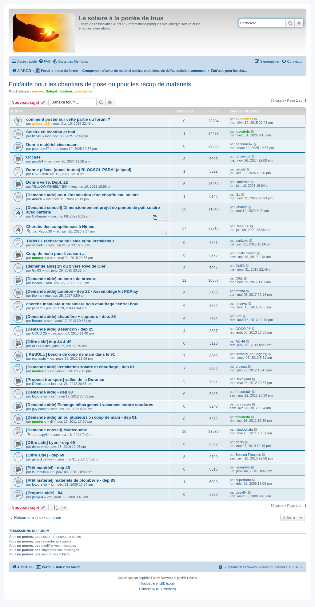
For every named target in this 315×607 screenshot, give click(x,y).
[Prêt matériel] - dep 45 (48, 467)
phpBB (143, 578)
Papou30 (45, 231)
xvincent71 (41, 123)
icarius (37, 283)
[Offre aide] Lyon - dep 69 (50, 442)
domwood (243, 157)
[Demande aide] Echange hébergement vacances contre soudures (89, 404)
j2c (238, 194)
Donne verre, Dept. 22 (47, 182)
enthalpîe (39, 358)
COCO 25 (39, 333)
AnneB (37, 199)
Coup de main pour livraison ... (56, 253)
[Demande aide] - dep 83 (49, 392)
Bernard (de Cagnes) (251, 354)
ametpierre (83, 91)
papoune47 (40, 149)
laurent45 (39, 472)
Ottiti (239, 278)
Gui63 (36, 270)
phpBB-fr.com (165, 583)
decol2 (240, 169)
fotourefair (39, 396)
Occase (33, 157)
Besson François (248, 454)
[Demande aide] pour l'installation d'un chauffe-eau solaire (82, 195)
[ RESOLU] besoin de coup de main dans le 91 (70, 354)
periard (37, 308)
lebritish (241, 207)
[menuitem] (44, 61)
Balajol (51, 91)
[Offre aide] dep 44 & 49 (48, 341)
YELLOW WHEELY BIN (50, 186)
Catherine (39, 216)
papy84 (37, 161)
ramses (38, 91)
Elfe (238, 316)
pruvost (241, 366)
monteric (66, 91)
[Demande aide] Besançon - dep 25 (59, 329)
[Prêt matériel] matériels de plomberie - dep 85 (70, 480)
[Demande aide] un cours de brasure (61, 278)
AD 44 (37, 346)
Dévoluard (39, 384)
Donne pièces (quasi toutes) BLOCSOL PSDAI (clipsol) (78, 169)
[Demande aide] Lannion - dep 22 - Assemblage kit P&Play (82, 291)
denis (36, 446)
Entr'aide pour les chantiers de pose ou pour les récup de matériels (100, 84)
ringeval (242, 303)
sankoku (38, 245)
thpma (37, 295)
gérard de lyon (43, 459)
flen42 (36, 136)
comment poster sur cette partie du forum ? (68, 119)
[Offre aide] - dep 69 (45, 455)
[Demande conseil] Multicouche (56, 430)
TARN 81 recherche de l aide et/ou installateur (70, 241)
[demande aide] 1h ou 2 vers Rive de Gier (66, 266)
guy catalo (39, 409)
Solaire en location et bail (50, 132)
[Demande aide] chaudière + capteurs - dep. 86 (71, 316)
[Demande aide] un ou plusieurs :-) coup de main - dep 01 (81, 417)
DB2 (35, 174)
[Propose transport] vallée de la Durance (65, 379)
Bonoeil (37, 321)
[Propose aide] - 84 (44, 493)
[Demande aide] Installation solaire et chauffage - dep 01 (80, 367)
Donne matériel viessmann (52, 144)
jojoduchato (244, 429)
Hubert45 (242, 182)
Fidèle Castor (246, 253)
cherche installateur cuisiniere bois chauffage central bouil (83, 304)
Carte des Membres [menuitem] (73, 61)
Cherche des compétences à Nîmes (60, 226)
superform (243, 480)
